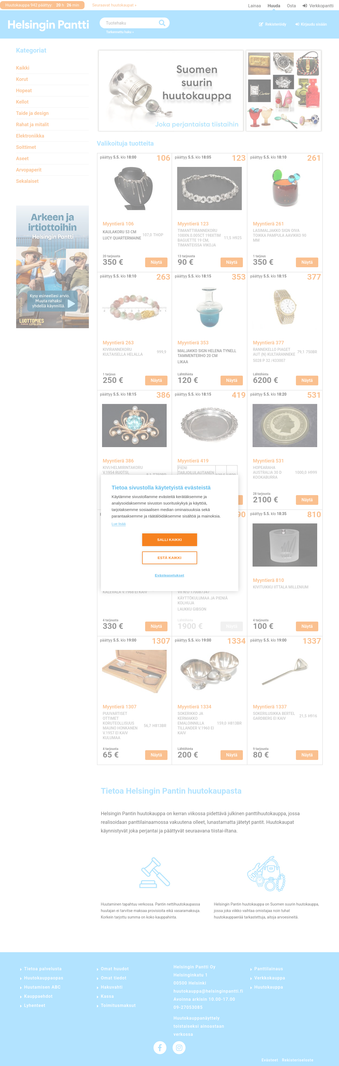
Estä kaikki (169, 558)
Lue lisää (119, 524)
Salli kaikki (169, 540)
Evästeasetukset (169, 576)
